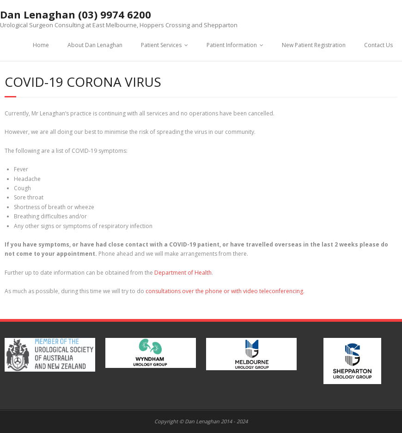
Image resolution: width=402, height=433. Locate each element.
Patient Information (232, 45)
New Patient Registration (314, 45)
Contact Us (378, 45)
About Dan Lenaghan (94, 45)
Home (41, 45)
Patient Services (161, 45)
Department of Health (183, 273)
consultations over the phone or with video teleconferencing (224, 291)
